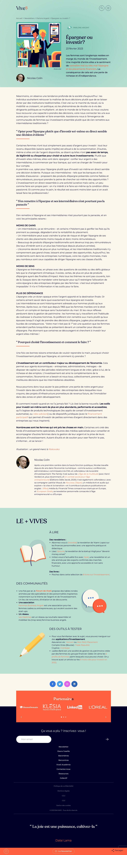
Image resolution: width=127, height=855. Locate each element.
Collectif (63, 778)
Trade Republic (82, 645)
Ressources (63, 774)
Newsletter (63, 747)
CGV (63, 800)
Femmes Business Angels (31, 605)
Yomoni (70, 642)
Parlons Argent (42, 18)
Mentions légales (64, 791)
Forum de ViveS (43, 591)
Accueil (19, 18)
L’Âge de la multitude (88, 474)
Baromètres (63, 756)
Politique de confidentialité (63, 786)
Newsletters (29, 18)
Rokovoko (54, 449)
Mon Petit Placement (87, 642)
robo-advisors (40, 414)
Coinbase (65, 648)
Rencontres (63, 760)
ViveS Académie (63, 765)
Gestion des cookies (63, 805)
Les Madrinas (25, 617)
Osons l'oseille (63, 751)
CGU (63, 796)
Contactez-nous (63, 769)
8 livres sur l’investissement (96, 574)
